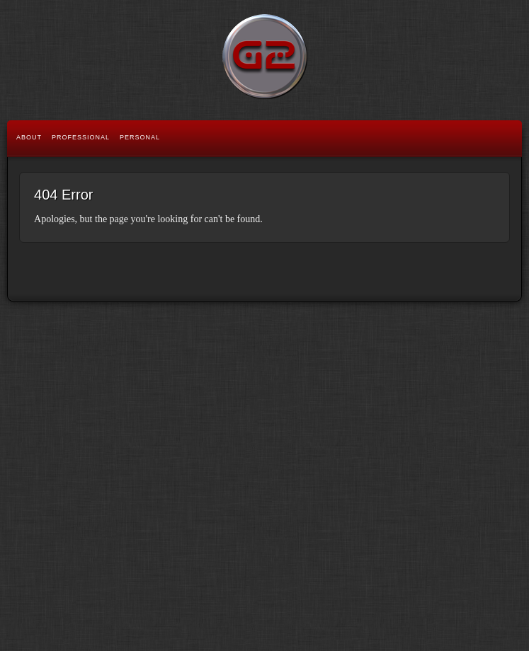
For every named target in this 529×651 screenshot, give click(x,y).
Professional (81, 137)
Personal (140, 137)
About (29, 137)
